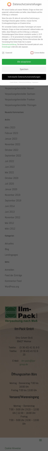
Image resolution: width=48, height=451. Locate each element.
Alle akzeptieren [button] (24, 59)
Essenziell (7, 51)
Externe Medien (37, 51)
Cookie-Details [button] (14, 80)
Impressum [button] (35, 80)
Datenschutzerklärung (9, 42)
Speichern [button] (24, 67)
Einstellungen (6, 45)
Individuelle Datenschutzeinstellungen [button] (24, 75)
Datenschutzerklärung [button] (25, 80)
